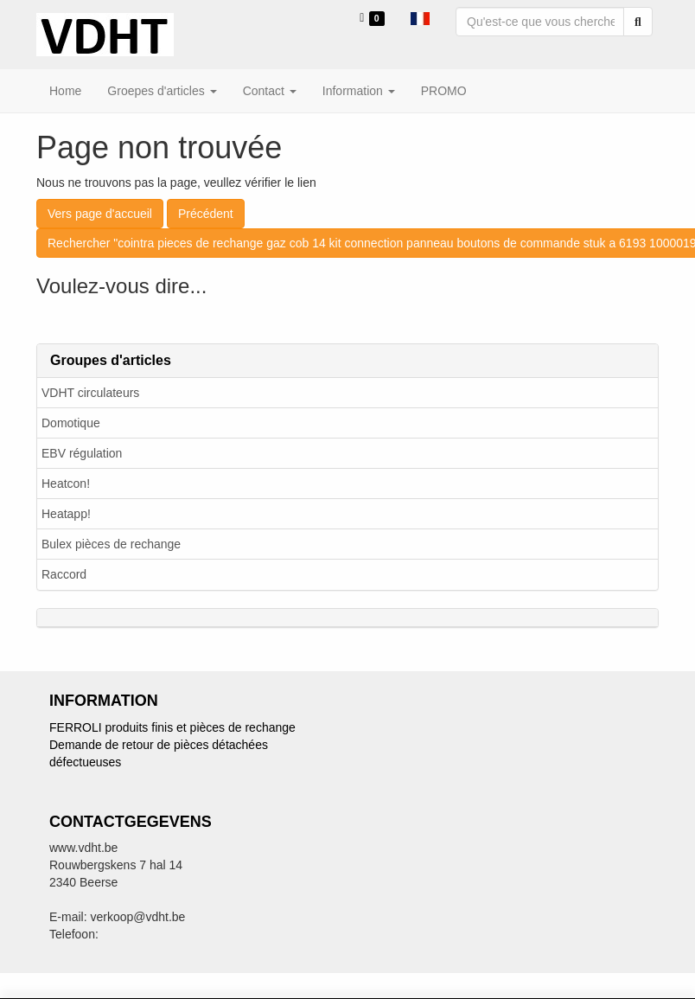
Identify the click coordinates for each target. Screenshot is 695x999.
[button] (420, 17)
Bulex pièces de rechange (111, 544)
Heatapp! (66, 514)
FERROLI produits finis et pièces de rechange (172, 727)
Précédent (205, 214)
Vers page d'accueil (100, 214)
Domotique (70, 423)
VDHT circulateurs (90, 393)
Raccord (63, 574)
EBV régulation (81, 453)
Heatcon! (65, 483)
